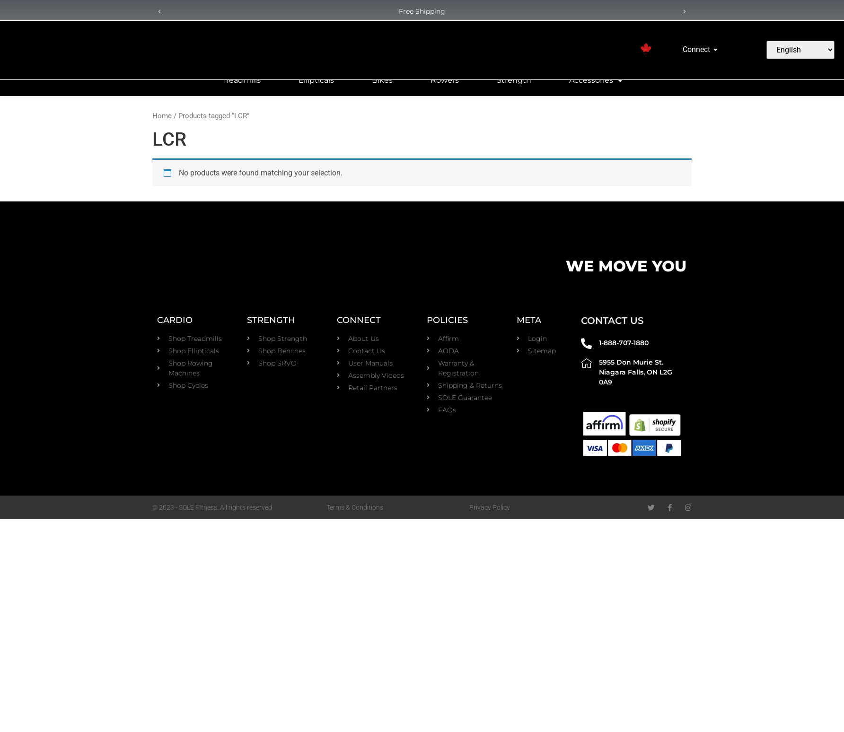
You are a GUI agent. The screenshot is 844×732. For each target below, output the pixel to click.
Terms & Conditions (354, 507)
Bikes (382, 80)
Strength (514, 80)
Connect (698, 49)
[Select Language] (800, 50)
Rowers (445, 80)
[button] (159, 11)
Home (162, 116)
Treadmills (241, 80)
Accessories (596, 80)
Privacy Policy (489, 507)
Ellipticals (316, 80)
